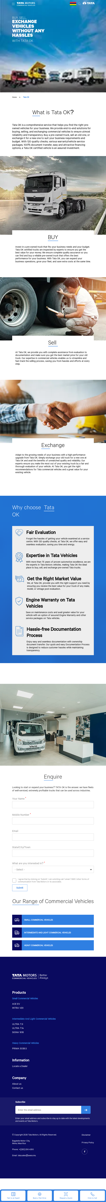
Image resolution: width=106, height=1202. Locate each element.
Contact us (17, 1087)
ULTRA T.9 (17, 1024)
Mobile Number (20, 826)
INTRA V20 (18, 1007)
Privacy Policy (88, 1142)
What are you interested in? (27, 875)
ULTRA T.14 (18, 1028)
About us (16, 1083)
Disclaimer (86, 1135)
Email (15, 842)
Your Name (18, 810)
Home (14, 97)
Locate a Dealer (20, 1066)
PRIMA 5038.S (19, 1048)
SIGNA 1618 (18, 1032)
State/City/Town (21, 858)
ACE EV (16, 1003)
